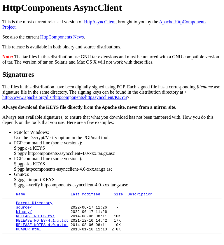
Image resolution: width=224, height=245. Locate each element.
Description (140, 194)
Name (20, 194)
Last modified (85, 194)
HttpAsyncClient (100, 21)
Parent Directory (34, 204)
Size (118, 194)
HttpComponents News (62, 36)
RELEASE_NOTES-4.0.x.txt (42, 230)
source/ (24, 209)
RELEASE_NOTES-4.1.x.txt (42, 225)
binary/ (24, 215)
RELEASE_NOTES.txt (35, 220)
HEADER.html (28, 236)
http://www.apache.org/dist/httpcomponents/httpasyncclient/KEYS (64, 97)
